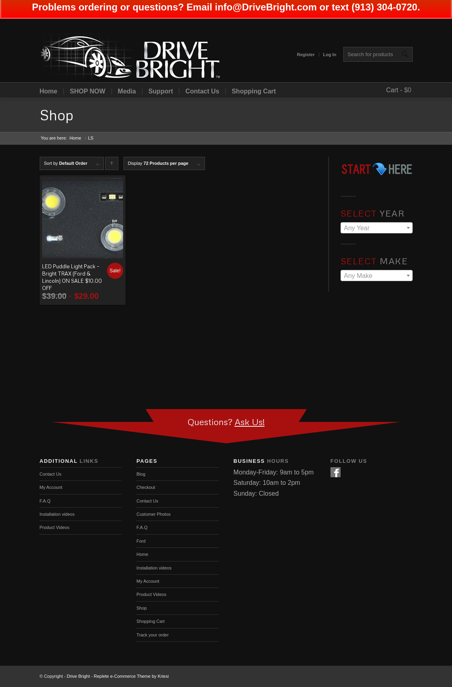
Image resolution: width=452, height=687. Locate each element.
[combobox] (377, 227)
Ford (141, 541)
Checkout (145, 487)
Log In (329, 54)
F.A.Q (45, 501)
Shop (56, 115)
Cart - (394, 90)
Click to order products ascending (111, 165)
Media (127, 91)
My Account (51, 487)
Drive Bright (78, 676)
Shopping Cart (254, 91)
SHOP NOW (87, 91)
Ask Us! (250, 421)
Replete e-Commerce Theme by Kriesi (131, 676)
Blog (140, 474)
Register (305, 54)
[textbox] (376, 228)
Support (160, 91)
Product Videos (54, 527)
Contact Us (202, 91)
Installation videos (57, 514)
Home (48, 91)
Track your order (152, 634)
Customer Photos (153, 514)
